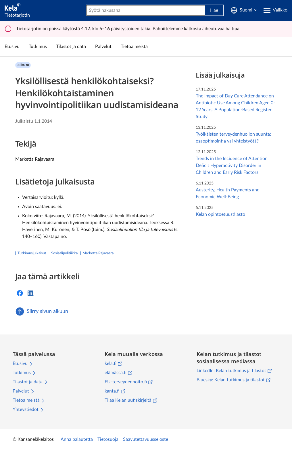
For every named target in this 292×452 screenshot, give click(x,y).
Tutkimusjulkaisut (32, 253)
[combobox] (145, 10)
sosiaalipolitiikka (64, 253)
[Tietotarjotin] (17, 10)
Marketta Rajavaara (98, 253)
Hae (214, 10)
